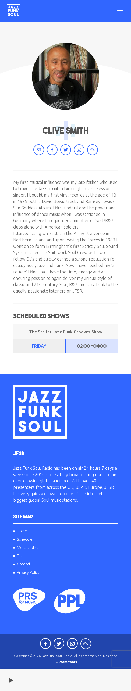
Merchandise (28, 548)
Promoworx (68, 662)
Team (21, 556)
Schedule (24, 539)
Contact (23, 564)
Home (22, 531)
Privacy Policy (28, 572)
